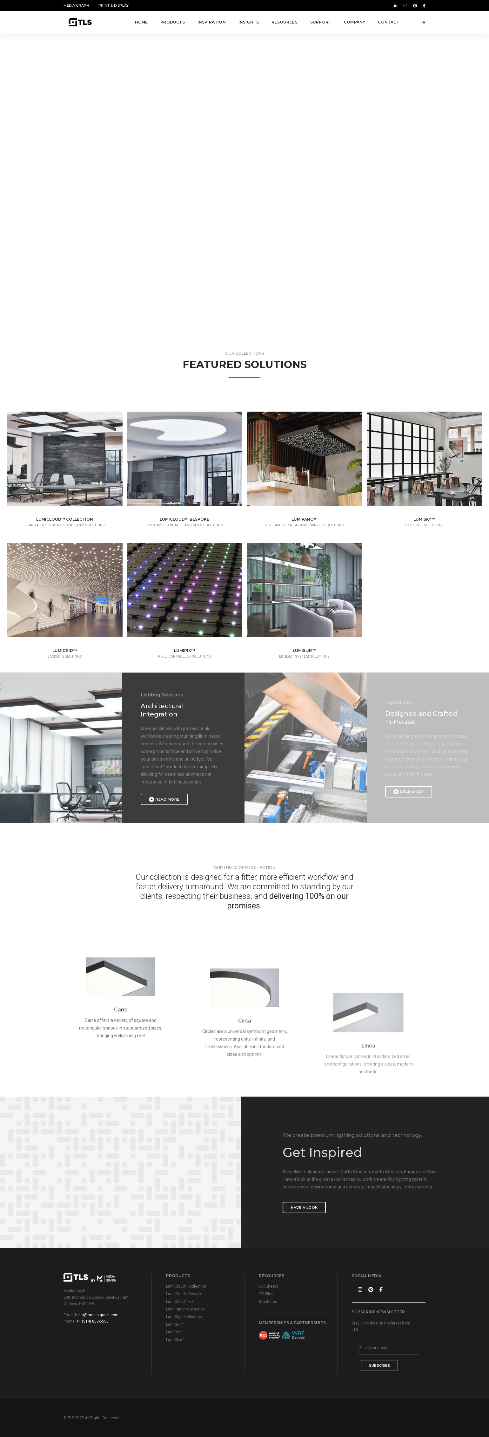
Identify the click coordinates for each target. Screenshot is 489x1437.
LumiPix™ (174, 1332)
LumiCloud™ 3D (179, 1301)
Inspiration (212, 22)
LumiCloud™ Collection (186, 1286)
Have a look (391, 1207)
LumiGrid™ (175, 1324)
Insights (248, 22)
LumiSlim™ (175, 1340)
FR (422, 22)
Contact (388, 22)
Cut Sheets (268, 1286)
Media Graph (76, 5)
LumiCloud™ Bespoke (185, 1294)
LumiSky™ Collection (184, 1317)
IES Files (266, 1294)
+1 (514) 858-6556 (93, 1321)
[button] (241, 294)
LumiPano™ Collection (185, 1309)
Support (320, 22)
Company (354, 22)
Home (141, 22)
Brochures (268, 1301)
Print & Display (113, 5)
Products (172, 22)
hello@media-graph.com (96, 1315)
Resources (284, 22)
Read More (164, 799)
